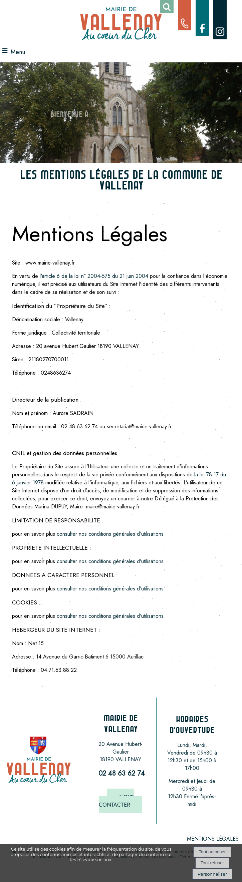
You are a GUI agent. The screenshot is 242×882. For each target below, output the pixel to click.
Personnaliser (212, 874)
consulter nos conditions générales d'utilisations (110, 534)
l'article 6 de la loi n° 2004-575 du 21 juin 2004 (95, 276)
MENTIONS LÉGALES (213, 839)
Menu (18, 52)
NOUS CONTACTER (116, 801)
